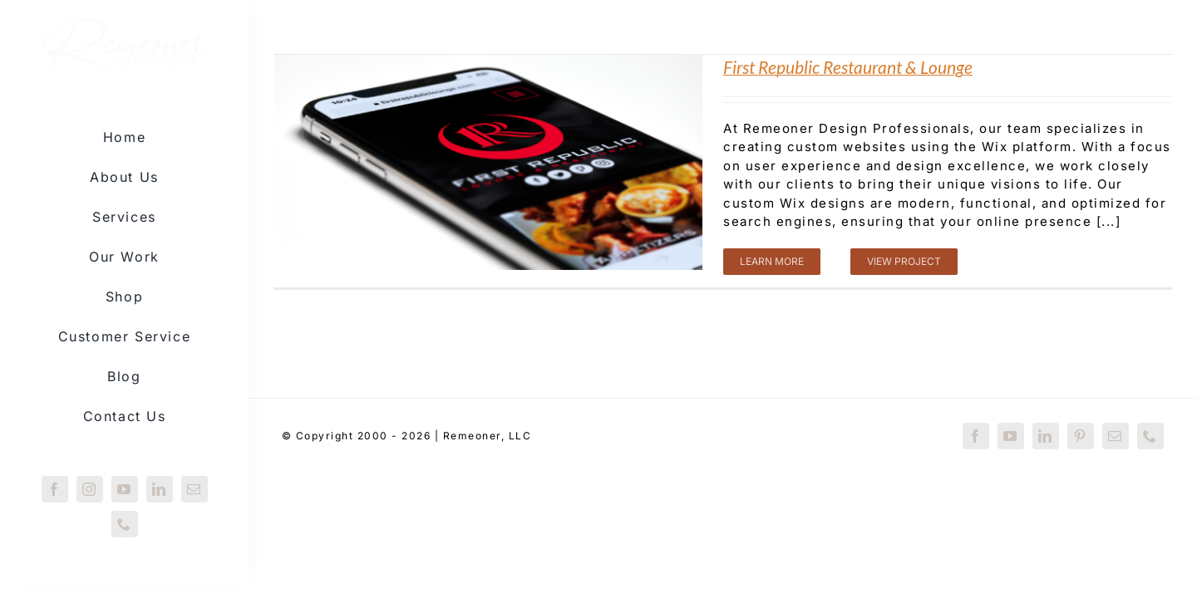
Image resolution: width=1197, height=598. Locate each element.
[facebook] (55, 489)
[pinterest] (1080, 436)
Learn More (772, 261)
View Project (904, 261)
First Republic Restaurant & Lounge (848, 66)
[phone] (124, 524)
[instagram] (89, 489)
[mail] (194, 489)
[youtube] (124, 489)
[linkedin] (159, 489)
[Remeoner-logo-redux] (124, 31)
